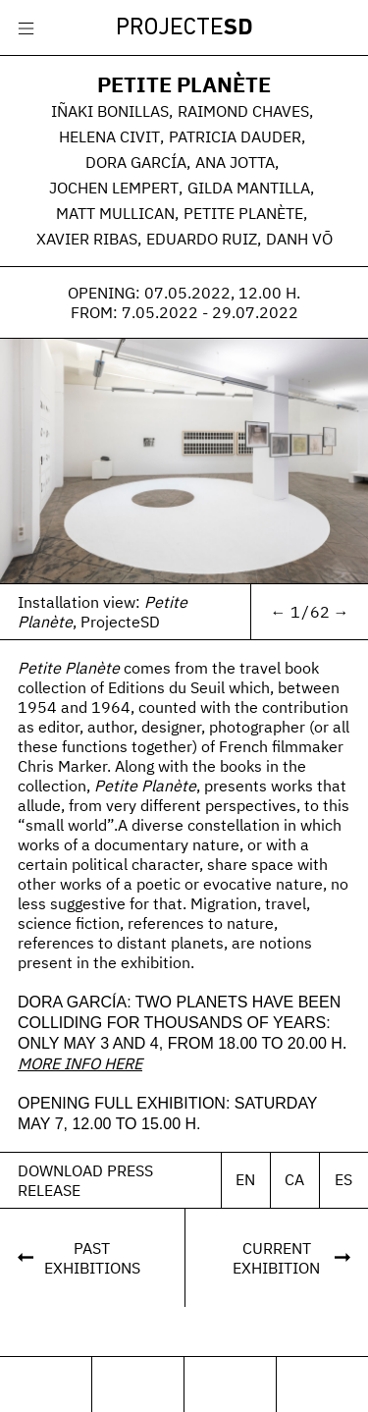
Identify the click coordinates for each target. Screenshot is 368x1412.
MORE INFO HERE (80, 1070)
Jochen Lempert (114, 187)
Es (343, 1186)
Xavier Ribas (86, 238)
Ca (294, 1186)
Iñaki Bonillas (110, 111)
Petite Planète (184, 84)
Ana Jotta (235, 162)
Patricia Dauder (235, 136)
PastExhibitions (92, 1264)
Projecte (184, 28)
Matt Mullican (115, 213)
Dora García (135, 162)
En (245, 1186)
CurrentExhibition (276, 1264)
